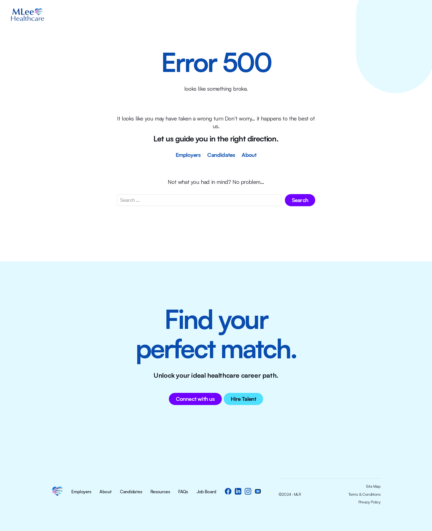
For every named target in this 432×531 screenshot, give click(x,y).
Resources (160, 491)
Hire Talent (243, 398)
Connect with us (195, 398)
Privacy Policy (369, 502)
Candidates (221, 154)
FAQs (183, 491)
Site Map (373, 486)
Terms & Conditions (364, 494)
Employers (188, 154)
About (249, 154)
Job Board (206, 491)
